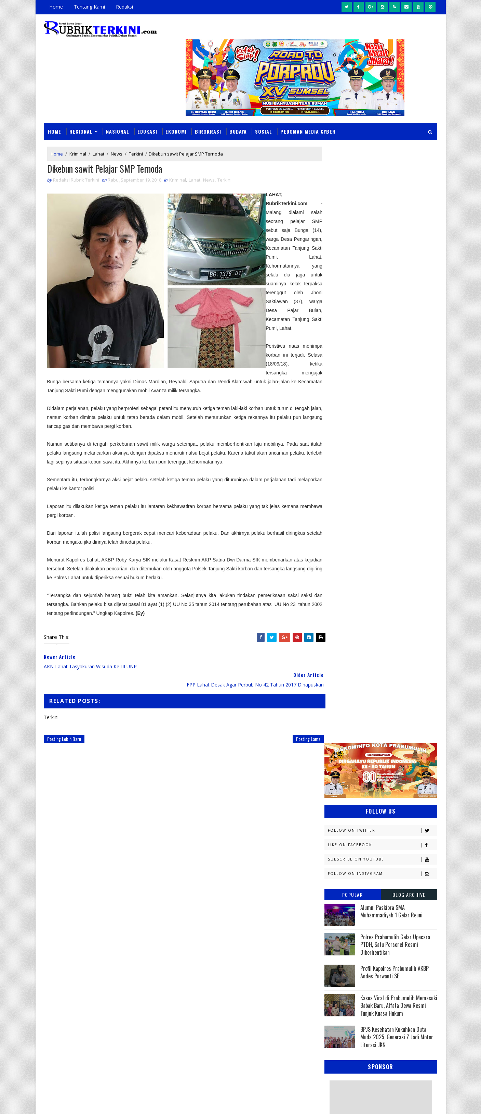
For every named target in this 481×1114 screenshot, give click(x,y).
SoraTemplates (78, 1101)
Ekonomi (176, 113)
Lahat (99, 136)
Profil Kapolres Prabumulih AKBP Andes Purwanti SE (394, 358)
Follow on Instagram (382, 259)
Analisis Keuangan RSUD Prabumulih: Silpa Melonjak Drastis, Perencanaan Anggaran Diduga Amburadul (288, 1052)
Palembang (383, 785)
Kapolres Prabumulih (351, 677)
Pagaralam (340, 785)
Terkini (136, 136)
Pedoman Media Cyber (308, 113)
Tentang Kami (89, 6)
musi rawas (393, 833)
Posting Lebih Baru (64, 739)
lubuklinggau (343, 833)
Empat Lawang (344, 653)
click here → (76, 1001)
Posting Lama (294, 739)
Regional (81, 113)
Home (56, 6)
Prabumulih (379, 809)
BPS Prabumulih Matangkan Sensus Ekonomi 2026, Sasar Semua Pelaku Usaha (285, 927)
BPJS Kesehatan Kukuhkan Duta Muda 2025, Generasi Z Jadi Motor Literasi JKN (396, 423)
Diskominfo (379, 629)
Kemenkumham (395, 701)
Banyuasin (339, 617)
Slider (160, 925)
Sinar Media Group (138, 1101)
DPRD (409, 617)
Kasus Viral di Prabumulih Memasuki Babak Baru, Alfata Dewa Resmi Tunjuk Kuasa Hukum (398, 391)
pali (401, 845)
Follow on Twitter (382, 216)
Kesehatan (339, 725)
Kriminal (78, 136)
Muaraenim (340, 737)
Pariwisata (340, 797)
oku (332, 845)
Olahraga (339, 773)
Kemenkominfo (344, 701)
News (117, 136)
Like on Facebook (382, 230)
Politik (335, 809)
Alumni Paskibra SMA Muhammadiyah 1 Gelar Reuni (391, 297)
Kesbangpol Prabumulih (354, 713)
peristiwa (383, 857)
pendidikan (340, 857)
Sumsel (406, 821)
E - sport (337, 641)
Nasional (118, 113)
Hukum (335, 665)
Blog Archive (409, 280)
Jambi (372, 665)
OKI (368, 761)
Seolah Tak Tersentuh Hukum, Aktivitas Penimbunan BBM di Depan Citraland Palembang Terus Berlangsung (285, 970)
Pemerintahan (387, 797)
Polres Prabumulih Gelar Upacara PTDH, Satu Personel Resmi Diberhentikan (395, 330)
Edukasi (148, 113)
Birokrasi (208, 113)
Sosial (263, 113)
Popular (352, 280)
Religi (334, 821)
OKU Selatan (403, 761)
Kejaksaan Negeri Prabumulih (360, 689)
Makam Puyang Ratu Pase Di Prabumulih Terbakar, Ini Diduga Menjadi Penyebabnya (284, 1013)
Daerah (336, 629)
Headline (388, 653)
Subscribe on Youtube (382, 245)
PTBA (376, 773)
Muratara (385, 737)
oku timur (366, 845)
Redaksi (124, 6)
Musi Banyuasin (345, 749)
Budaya (238, 113)
